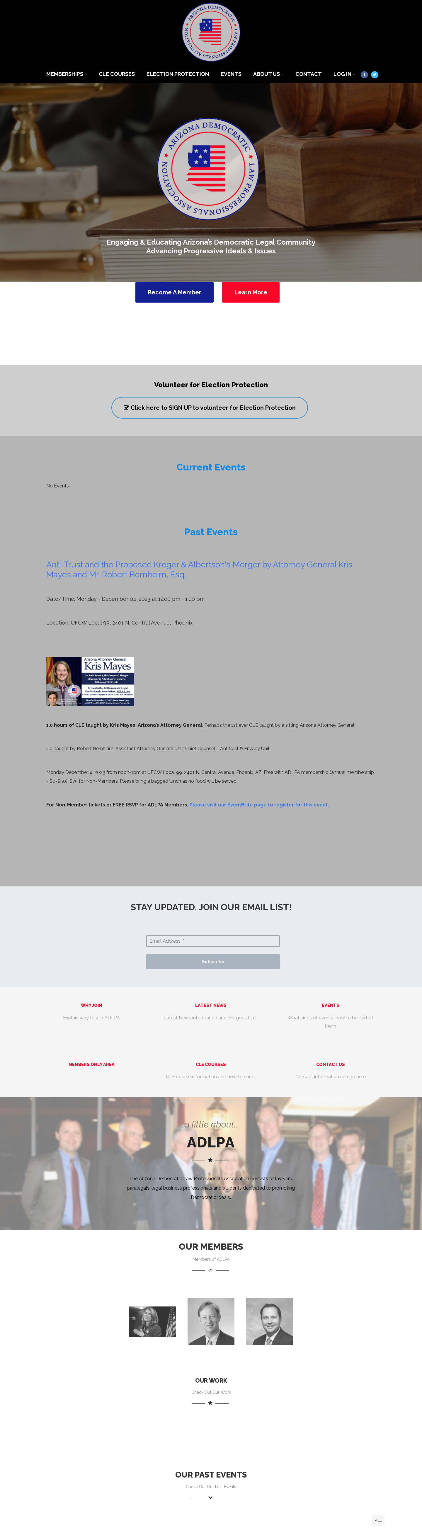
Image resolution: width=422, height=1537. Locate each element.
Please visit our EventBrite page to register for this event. (259, 805)
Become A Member (174, 292)
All (378, 1520)
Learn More (250, 292)
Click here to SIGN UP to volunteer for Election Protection (210, 407)
